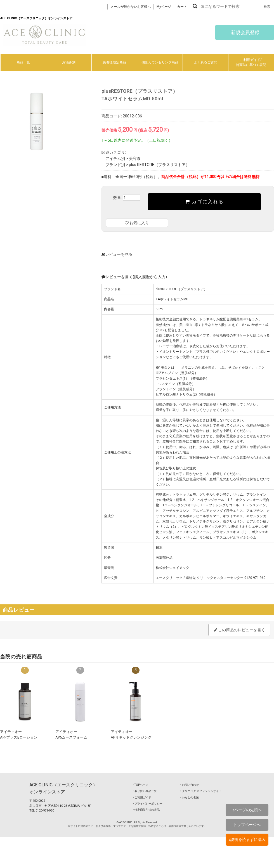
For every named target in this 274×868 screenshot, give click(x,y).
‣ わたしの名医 (189, 797)
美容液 (135, 158)
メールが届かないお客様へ (130, 7)
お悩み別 (68, 62)
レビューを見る (117, 254)
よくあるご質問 (205, 62)
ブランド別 (115, 164)
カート (182, 7)
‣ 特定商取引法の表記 (146, 809)
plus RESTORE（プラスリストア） (159, 164)
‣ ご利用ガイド (142, 797)
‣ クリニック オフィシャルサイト (201, 791)
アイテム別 (115, 158)
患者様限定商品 (114, 62)
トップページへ (247, 824)
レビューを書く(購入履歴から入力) (134, 277)
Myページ (164, 7)
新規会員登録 (244, 32)
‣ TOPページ (140, 784)
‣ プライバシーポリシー (147, 803)
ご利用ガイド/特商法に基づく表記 (251, 62)
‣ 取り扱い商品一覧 (145, 791)
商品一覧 (23, 62)
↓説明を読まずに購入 (247, 839)
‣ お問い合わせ (189, 784)
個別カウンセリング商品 (159, 62)
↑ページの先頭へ (247, 810)
